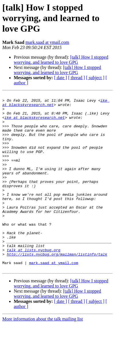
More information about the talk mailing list (42, 354)
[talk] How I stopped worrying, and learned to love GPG (61, 60)
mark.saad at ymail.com (47, 42)
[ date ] (60, 77)
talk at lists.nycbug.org (33, 281)
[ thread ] (76, 77)
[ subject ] (95, 77)
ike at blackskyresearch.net (35, 122)
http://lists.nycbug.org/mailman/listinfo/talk (57, 286)
